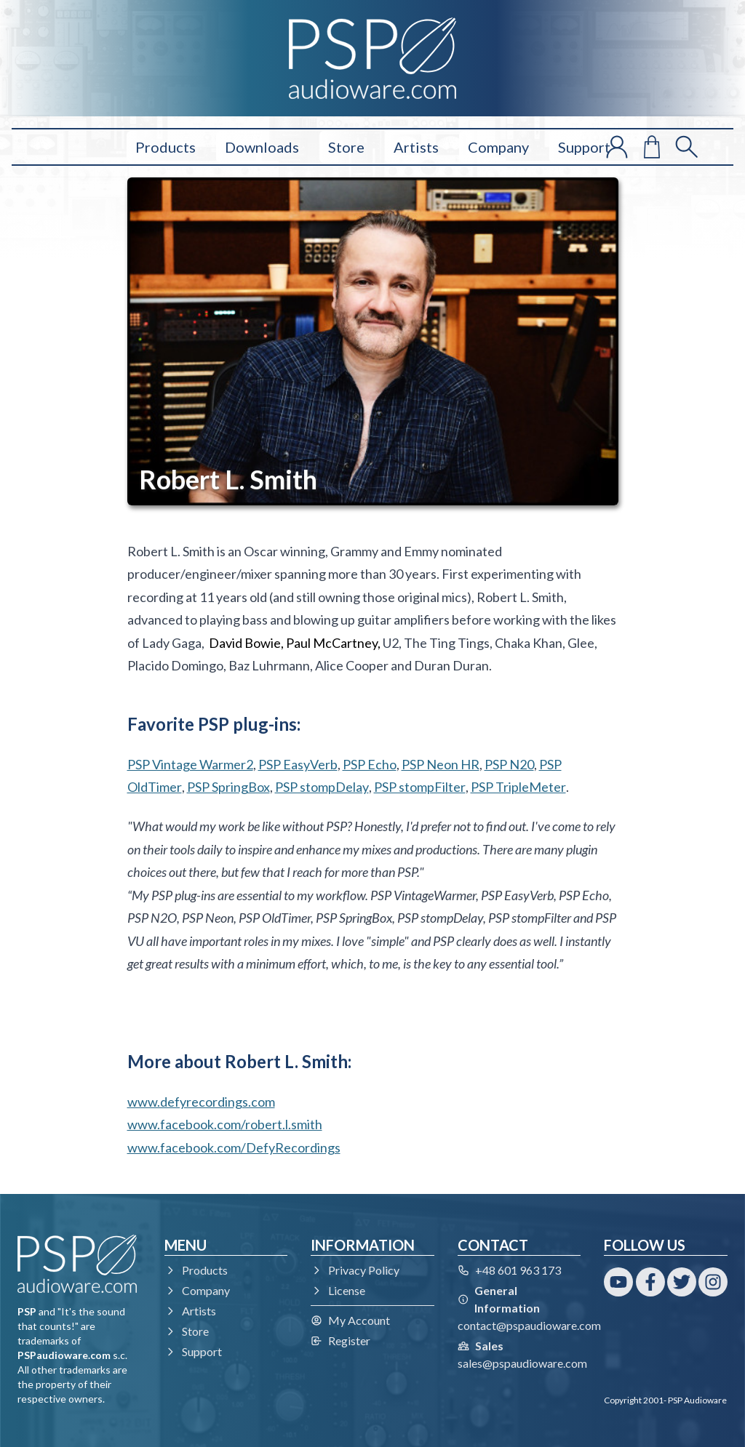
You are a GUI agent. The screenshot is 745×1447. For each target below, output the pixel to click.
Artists (416, 147)
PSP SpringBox (228, 787)
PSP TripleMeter (518, 787)
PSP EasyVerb (298, 764)
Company (498, 147)
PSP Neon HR (440, 764)
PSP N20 (509, 764)
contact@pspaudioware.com (529, 1325)
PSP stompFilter (420, 787)
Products (165, 147)
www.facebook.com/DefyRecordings (233, 1147)
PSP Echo (370, 764)
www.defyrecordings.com (201, 1102)
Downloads (262, 147)
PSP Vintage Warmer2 (190, 764)
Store (346, 147)
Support (584, 147)
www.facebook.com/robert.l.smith (224, 1124)
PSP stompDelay (322, 787)
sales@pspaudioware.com (522, 1363)
